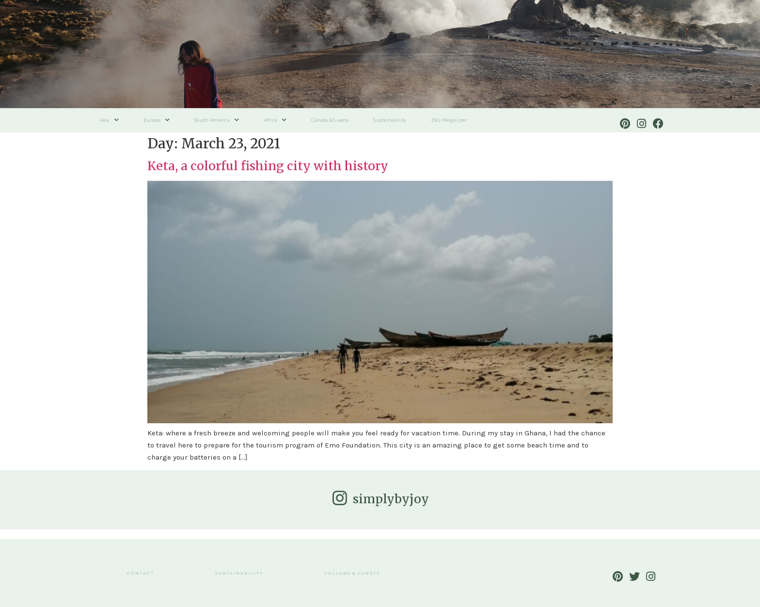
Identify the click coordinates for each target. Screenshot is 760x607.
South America (216, 120)
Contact (140, 573)
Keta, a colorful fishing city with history (267, 166)
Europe (156, 120)
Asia (109, 120)
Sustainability (389, 120)
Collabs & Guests (329, 120)
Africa (275, 120)
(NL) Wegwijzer (449, 120)
